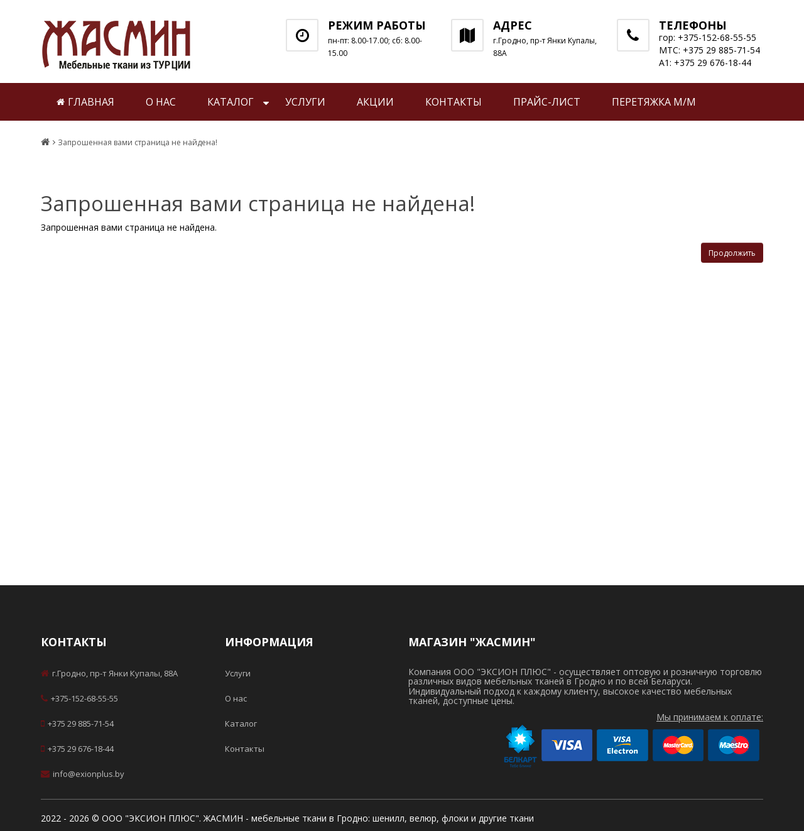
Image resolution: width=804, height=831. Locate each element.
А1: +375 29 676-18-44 (705, 63)
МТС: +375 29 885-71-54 (709, 50)
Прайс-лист (546, 102)
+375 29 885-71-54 (77, 723)
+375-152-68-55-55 (79, 698)
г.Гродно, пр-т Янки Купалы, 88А (109, 673)
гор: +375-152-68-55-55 (707, 37)
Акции (375, 102)
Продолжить (732, 253)
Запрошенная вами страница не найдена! (137, 143)
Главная (85, 102)
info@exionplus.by (82, 773)
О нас (161, 102)
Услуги (305, 102)
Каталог (230, 102)
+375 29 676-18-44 (77, 748)
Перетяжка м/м (654, 102)
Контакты (453, 102)
